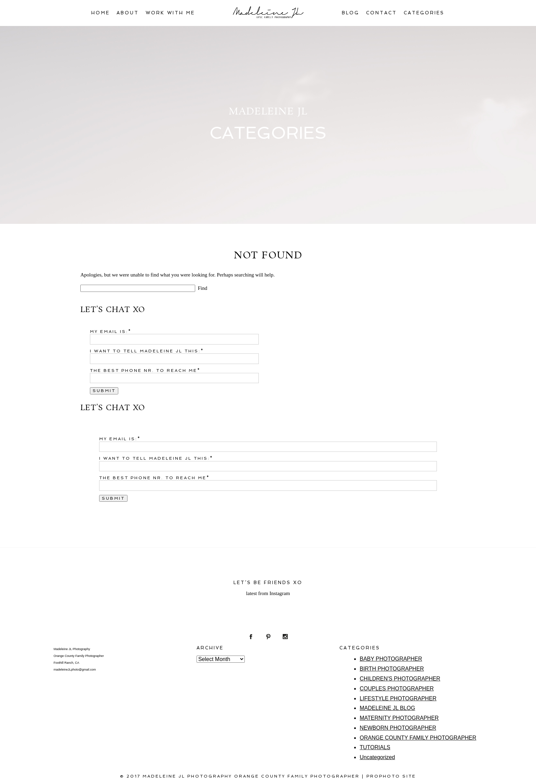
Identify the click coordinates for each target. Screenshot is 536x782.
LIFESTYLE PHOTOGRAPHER (398, 698)
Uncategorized (377, 757)
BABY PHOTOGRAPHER (391, 659)
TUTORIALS (375, 747)
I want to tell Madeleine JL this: (145, 351)
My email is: (109, 331)
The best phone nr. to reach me (143, 370)
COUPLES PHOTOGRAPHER (397, 688)
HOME (100, 12)
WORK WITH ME (170, 12)
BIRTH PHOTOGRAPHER (392, 669)
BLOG (350, 12)
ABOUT (128, 12)
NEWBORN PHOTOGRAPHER (398, 728)
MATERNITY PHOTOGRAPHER (399, 718)
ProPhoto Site (391, 776)
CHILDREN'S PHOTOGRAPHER (400, 679)
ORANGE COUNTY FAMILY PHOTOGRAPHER (418, 738)
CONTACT (381, 12)
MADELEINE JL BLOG (387, 708)
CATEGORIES (424, 12)
